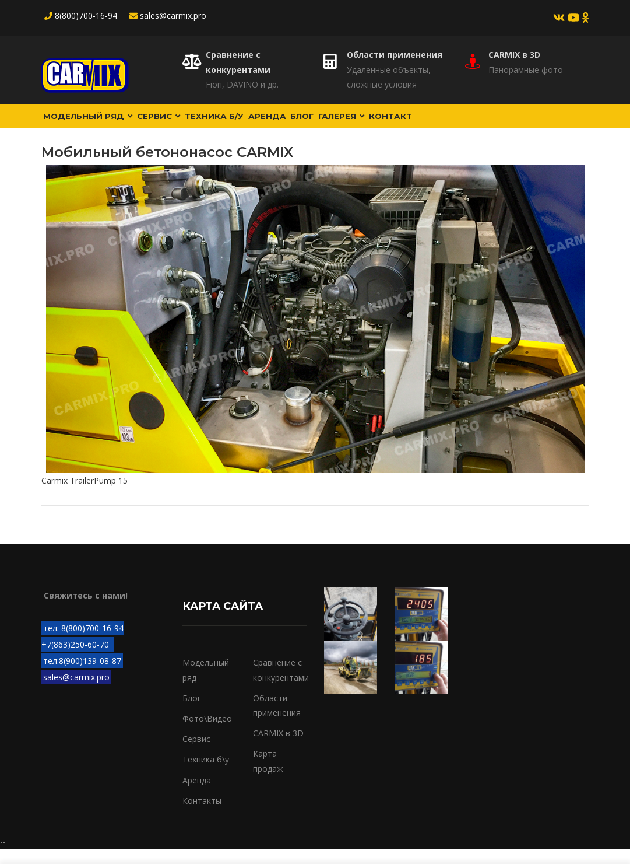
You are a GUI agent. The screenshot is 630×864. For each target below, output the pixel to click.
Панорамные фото (525, 69)
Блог (338, 123)
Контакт (444, 123)
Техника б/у (235, 123)
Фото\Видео (207, 733)
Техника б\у (205, 774)
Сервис (172, 123)
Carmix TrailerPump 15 (84, 495)
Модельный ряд (93, 123)
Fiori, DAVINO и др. (242, 84)
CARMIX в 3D (514, 54)
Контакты (201, 815)
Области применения (394, 54)
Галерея (386, 123)
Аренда (295, 123)
